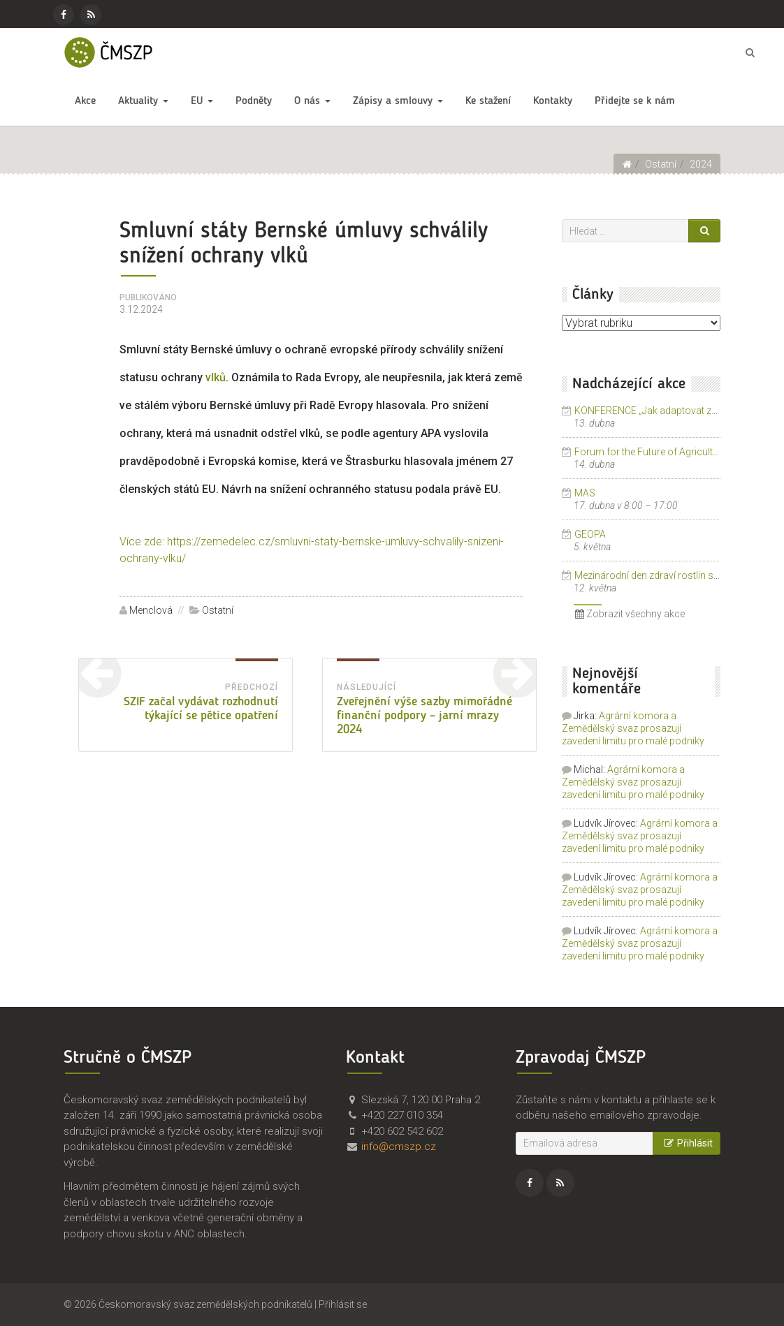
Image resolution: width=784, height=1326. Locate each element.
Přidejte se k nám (635, 101)
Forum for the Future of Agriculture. (651, 451)
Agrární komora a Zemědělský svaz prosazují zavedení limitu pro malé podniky (633, 728)
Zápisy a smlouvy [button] (398, 101)
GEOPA (590, 534)
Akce (85, 101)
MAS (584, 493)
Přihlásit (686, 1143)
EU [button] (202, 101)
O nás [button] (312, 101)
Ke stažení (488, 101)
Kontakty (552, 101)
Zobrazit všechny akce (630, 613)
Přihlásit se (343, 1304)
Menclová (151, 610)
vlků (215, 377)
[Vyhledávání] (626, 230)
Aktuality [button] (143, 101)
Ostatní (217, 610)
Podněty (253, 101)
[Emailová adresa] (584, 1143)
